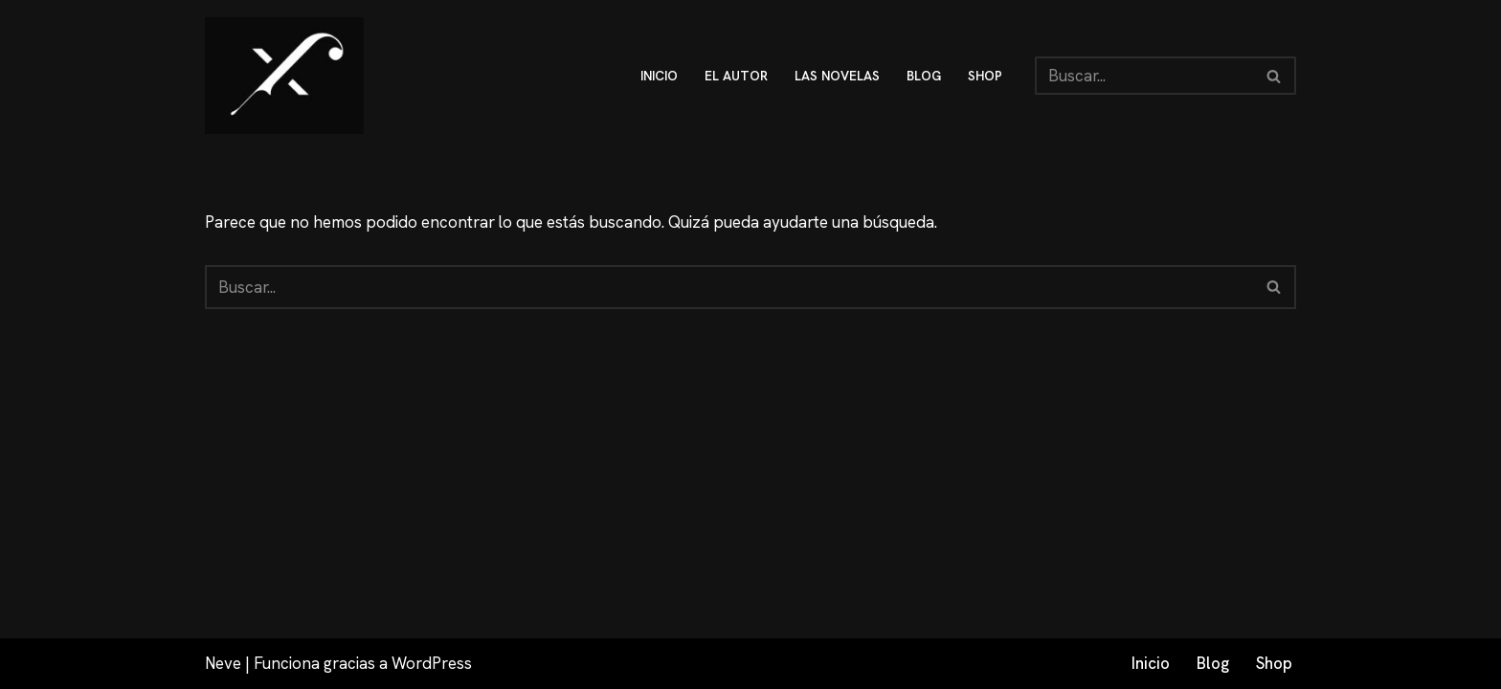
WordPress (432, 663)
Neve (223, 663)
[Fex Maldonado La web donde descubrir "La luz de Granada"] (284, 75)
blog (924, 75)
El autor (736, 75)
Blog (1213, 663)
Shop (1274, 663)
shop (985, 75)
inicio (659, 75)
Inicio (1150, 663)
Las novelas (837, 75)
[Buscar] (1144, 75)
